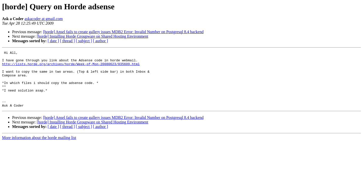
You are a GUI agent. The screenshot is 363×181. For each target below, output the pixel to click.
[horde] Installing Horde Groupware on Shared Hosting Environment (92, 36)
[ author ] (100, 41)
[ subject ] (84, 41)
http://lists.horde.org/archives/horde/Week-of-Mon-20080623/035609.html (71, 67)
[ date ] (53, 41)
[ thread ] (67, 41)
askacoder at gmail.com (43, 19)
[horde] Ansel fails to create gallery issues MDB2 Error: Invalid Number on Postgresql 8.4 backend (123, 32)
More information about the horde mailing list (39, 149)
